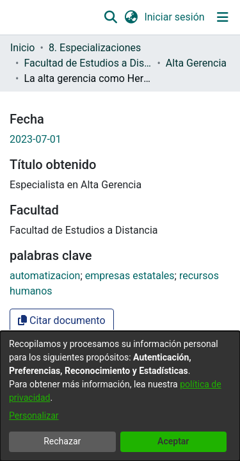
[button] (111, 17)
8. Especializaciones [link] (95, 48)
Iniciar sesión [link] (174, 17)
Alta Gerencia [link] (196, 63)
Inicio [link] (22, 48)
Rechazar (62, 441)
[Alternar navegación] (222, 17)
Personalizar (34, 415)
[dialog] (120, 396)
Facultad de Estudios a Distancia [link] (88, 63)
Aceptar (173, 441)
